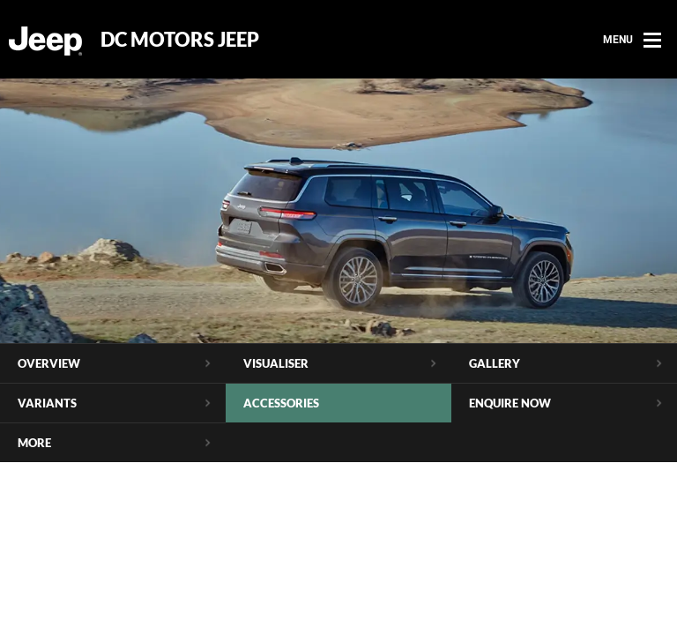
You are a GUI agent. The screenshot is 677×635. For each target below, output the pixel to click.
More (34, 443)
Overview (49, 363)
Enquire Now (510, 403)
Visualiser (276, 363)
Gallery (494, 363)
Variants (47, 403)
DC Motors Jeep (179, 39)
